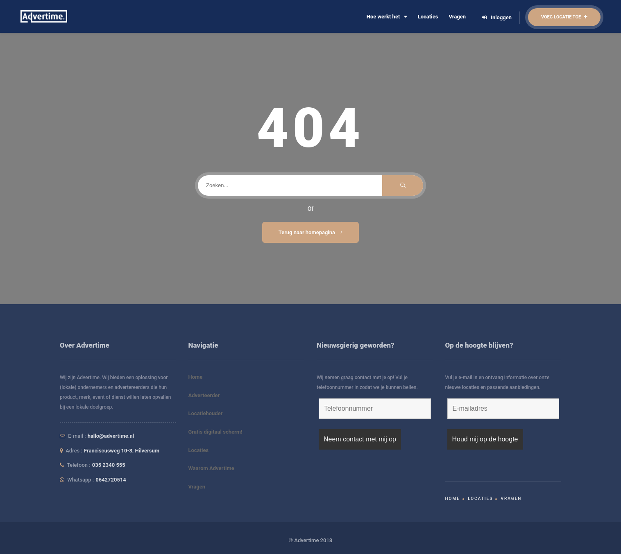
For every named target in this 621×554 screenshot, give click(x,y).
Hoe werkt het (387, 17)
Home (195, 377)
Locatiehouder (205, 413)
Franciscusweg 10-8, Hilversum (121, 451)
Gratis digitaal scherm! (215, 432)
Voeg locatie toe (564, 17)
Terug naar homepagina (311, 232)
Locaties (428, 17)
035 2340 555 (108, 465)
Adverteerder (204, 395)
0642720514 (110, 480)
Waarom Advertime (211, 468)
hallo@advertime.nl (111, 436)
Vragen (457, 17)
